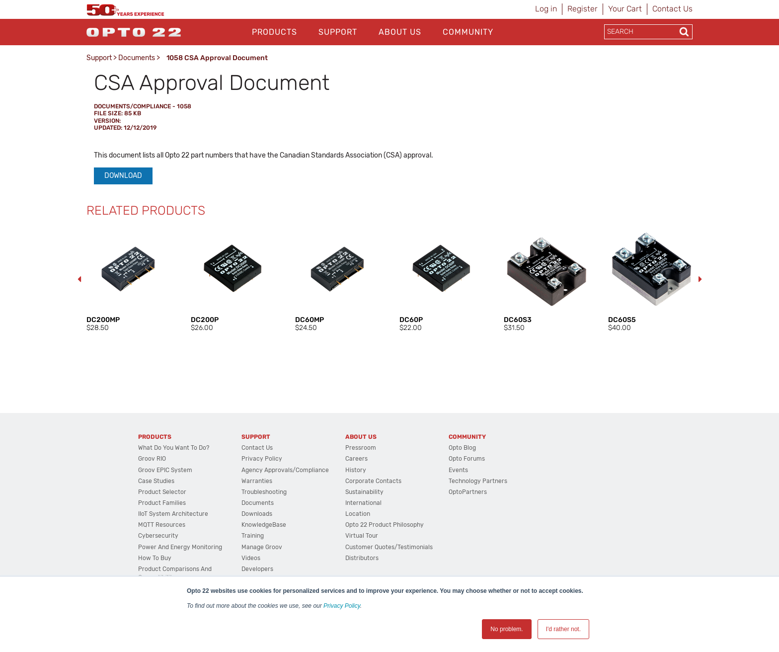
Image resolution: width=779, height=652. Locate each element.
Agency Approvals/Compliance (285, 470)
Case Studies (156, 481)
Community (468, 32)
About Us (400, 32)
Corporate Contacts (373, 481)
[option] (128, 280)
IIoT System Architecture (173, 513)
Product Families (162, 502)
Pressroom (360, 447)
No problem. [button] (506, 629)
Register (582, 8)
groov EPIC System (165, 470)
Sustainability (364, 492)
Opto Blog (462, 447)
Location (357, 513)
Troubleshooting (264, 492)
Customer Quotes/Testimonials (389, 547)
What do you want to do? (173, 447)
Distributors (362, 558)
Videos (250, 558)
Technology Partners (478, 481)
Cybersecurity (158, 535)
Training (252, 535)
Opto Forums (467, 458)
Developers (257, 569)
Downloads (256, 513)
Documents (136, 58)
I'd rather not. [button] (563, 629)
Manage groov (261, 547)
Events (458, 470)
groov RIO (152, 458)
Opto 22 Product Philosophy (384, 524)
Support (337, 32)
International (363, 502)
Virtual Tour (361, 535)
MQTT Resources (161, 524)
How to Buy (154, 558)
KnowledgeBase (263, 524)
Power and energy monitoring (180, 547)
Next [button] (700, 279)
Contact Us (672, 8)
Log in (546, 8)
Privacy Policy (341, 605)
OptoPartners (468, 492)
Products (274, 32)
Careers (356, 458)
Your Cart (625, 8)
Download (123, 175)
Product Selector (162, 492)
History (355, 470)
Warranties (256, 481)
